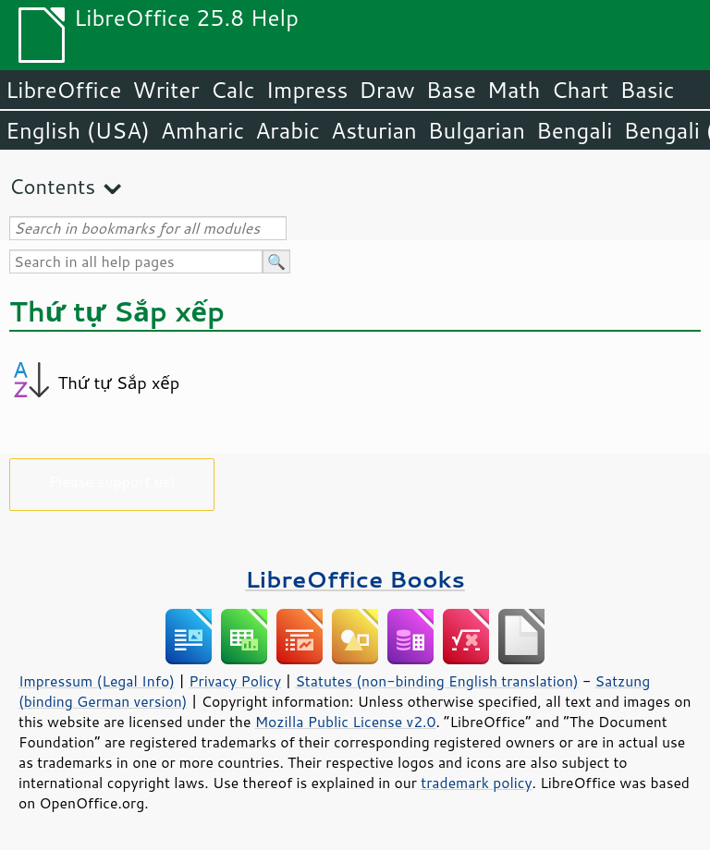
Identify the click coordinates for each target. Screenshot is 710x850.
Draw (386, 89)
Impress (307, 89)
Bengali (574, 130)
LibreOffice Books (355, 579)
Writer (165, 89)
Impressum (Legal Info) (96, 681)
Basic (646, 89)
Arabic (287, 130)
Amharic (202, 130)
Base (451, 89)
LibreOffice (63, 89)
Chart (579, 89)
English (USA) (78, 130)
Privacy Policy (235, 681)
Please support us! (112, 481)
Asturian (374, 130)
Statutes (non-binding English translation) (436, 681)
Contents (52, 186)
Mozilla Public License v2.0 (345, 721)
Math (514, 89)
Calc (233, 89)
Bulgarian (476, 130)
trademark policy (476, 782)
